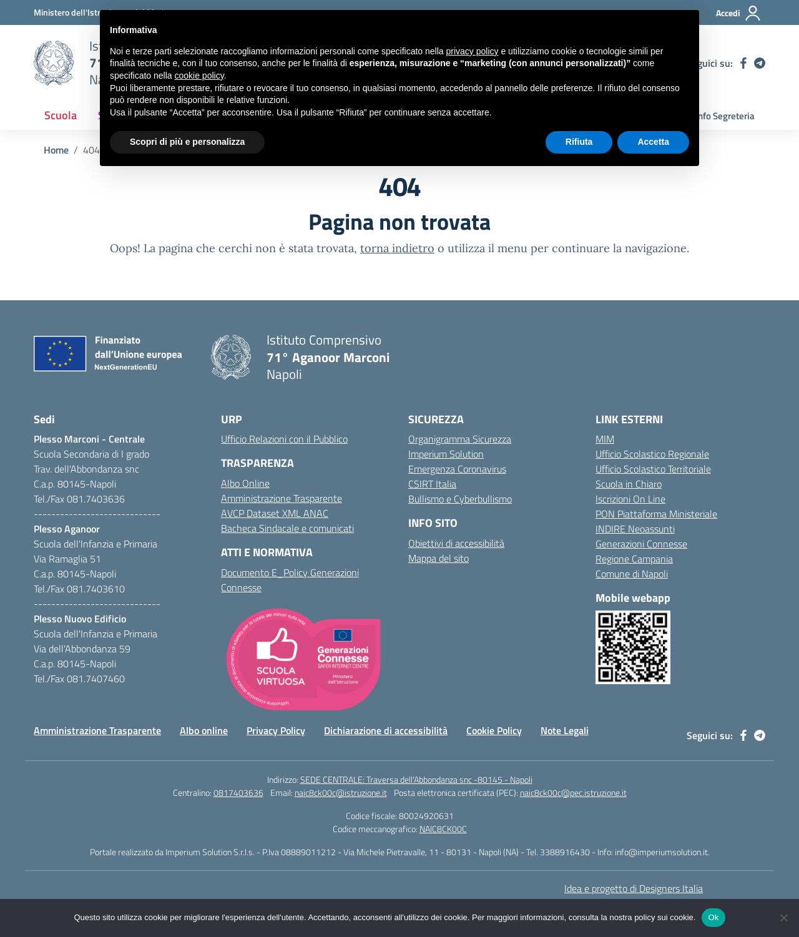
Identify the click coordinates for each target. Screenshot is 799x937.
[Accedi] (738, 13)
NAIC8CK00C (443, 828)
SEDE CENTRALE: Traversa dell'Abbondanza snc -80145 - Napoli (416, 779)
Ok (713, 917)
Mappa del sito (438, 558)
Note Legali (565, 730)
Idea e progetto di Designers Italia (633, 888)
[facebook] (743, 63)
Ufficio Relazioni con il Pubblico (284, 438)
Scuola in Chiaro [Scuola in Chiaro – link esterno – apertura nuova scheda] (629, 483)
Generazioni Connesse (641, 543)
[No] (783, 917)
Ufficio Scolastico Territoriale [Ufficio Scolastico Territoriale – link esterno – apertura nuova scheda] (653, 468)
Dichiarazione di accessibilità (386, 730)
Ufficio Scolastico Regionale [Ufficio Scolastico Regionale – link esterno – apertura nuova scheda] (652, 453)
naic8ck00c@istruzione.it (341, 792)
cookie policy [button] (199, 76)
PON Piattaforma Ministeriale (656, 513)
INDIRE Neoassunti (635, 528)
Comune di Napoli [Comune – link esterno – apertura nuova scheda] (632, 573)
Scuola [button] (60, 115)
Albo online (204, 730)
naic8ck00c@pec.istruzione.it (573, 792)
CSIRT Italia (432, 483)
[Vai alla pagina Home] (56, 149)
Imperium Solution (446, 453)
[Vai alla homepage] (54, 63)
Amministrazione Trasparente (281, 498)
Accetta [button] (653, 142)
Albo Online (245, 483)
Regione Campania (634, 558)
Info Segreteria (725, 116)
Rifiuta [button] (579, 142)
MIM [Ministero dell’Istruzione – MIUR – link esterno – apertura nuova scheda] (605, 438)
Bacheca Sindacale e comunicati (287, 528)
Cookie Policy (494, 730)
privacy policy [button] (472, 51)
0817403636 (238, 792)
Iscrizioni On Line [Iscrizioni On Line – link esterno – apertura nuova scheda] (630, 498)
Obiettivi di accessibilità (456, 543)
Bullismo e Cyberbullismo (460, 498)
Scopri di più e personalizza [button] (187, 142)
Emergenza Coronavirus (457, 468)
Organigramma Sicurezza (459, 438)
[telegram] (759, 63)
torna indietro (397, 248)
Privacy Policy (276, 730)
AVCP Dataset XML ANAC (274, 513)
